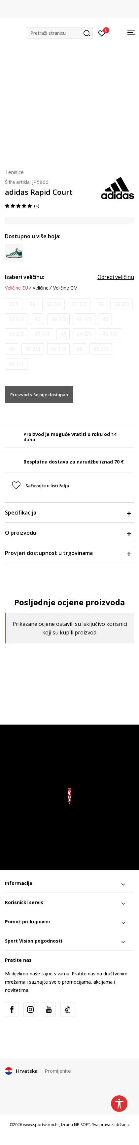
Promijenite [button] (58, 1070)
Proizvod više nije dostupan (39, 395)
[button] (60, 33)
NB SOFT (82, 1124)
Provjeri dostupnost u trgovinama (68, 553)
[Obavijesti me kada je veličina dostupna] (13, 304)
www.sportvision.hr (41, 1124)
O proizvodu (68, 532)
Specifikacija (68, 512)
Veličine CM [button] (65, 288)
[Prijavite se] (102, 33)
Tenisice (14, 172)
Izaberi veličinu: (24, 277)
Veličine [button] (41, 288)
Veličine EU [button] (16, 288)
